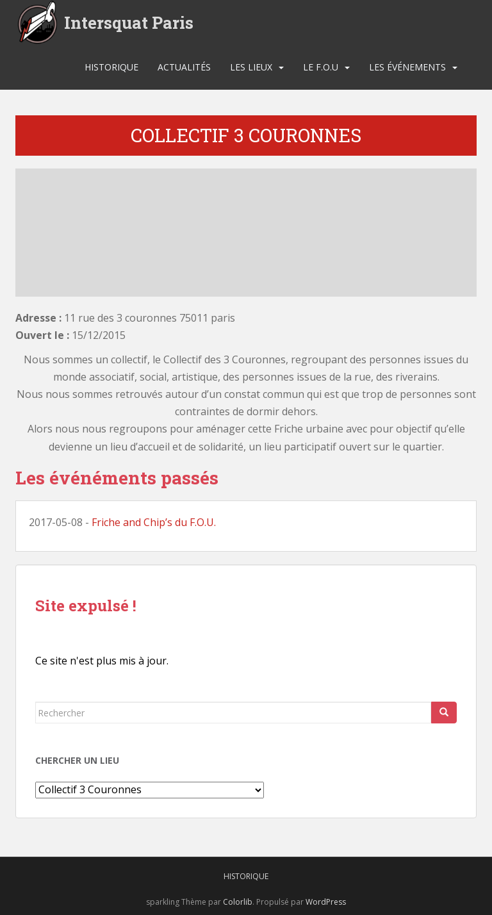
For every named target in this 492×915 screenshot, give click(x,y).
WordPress (326, 901)
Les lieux (251, 67)
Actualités (184, 67)
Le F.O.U (320, 67)
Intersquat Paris (128, 22)
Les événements (407, 67)
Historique (111, 67)
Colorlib (237, 901)
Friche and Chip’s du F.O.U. (154, 522)
